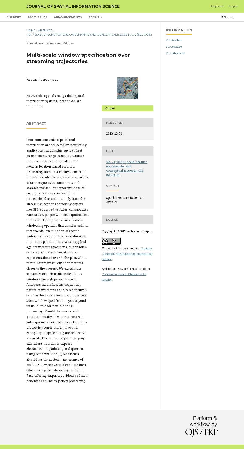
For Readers (174, 40)
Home (30, 30)
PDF (111, 108)
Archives (45, 30)
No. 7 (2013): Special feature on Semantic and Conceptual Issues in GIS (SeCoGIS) (89, 34)
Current (13, 17)
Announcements (68, 17)
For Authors (174, 47)
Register (217, 6)
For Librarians (175, 53)
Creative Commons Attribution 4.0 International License (127, 253)
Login (233, 6)
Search (228, 17)
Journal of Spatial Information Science (73, 6)
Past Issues (37, 17)
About (94, 17)
